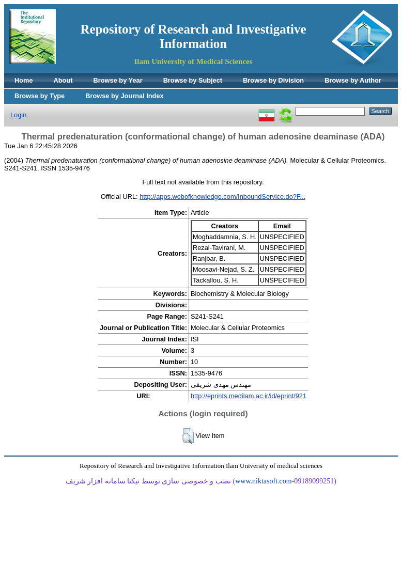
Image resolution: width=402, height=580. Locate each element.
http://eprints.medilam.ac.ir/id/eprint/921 (248, 396)
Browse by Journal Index (124, 96)
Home (23, 80)
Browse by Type (39, 96)
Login (18, 115)
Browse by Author (352, 80)
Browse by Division (273, 80)
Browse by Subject (193, 80)
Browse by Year (118, 80)
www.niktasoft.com (263, 481)
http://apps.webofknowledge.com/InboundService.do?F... (222, 196)
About (63, 80)
